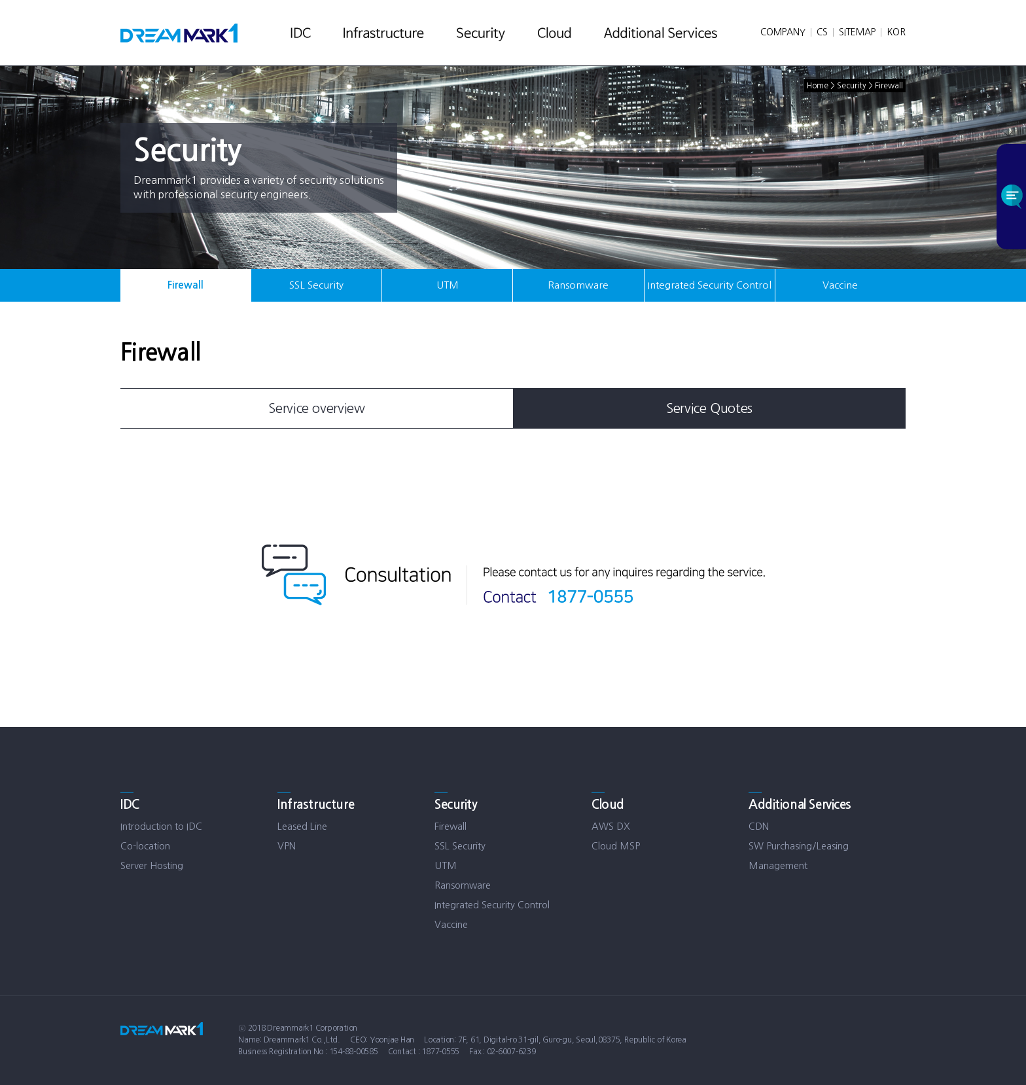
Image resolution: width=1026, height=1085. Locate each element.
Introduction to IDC (161, 826)
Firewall (185, 285)
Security (456, 804)
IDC (129, 804)
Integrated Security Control (709, 285)
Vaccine (840, 285)
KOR (896, 32)
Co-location (145, 846)
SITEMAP (857, 32)
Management (778, 865)
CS (822, 32)
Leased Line (302, 826)
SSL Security (316, 285)
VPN (286, 846)
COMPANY (782, 32)
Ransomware (578, 285)
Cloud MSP (616, 846)
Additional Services (800, 804)
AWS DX (611, 826)
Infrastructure (315, 804)
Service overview (316, 408)
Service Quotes (709, 408)
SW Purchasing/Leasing (799, 846)
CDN (759, 826)
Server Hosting (151, 865)
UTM (447, 285)
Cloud (608, 804)
